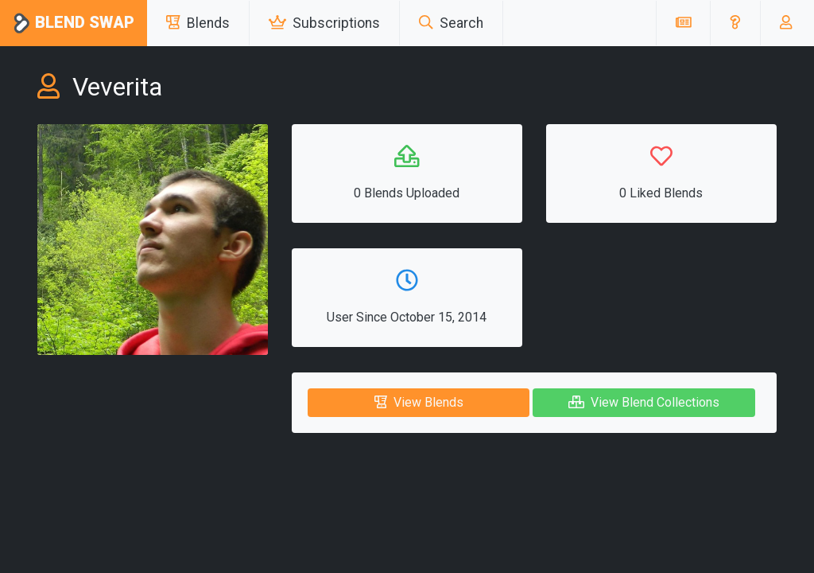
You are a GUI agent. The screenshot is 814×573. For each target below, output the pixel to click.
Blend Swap (73, 23)
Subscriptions (324, 23)
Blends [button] (198, 23)
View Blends (418, 402)
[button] (734, 23)
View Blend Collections (643, 402)
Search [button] (451, 23)
